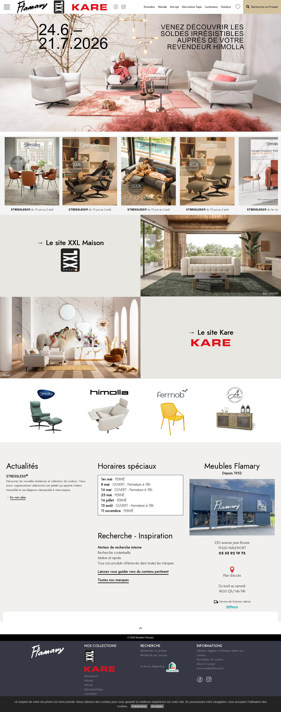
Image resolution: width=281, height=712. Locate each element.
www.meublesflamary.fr (210, 668)
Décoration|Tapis (93, 689)
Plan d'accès (232, 572)
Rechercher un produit (153, 651)
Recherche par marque (153, 655)
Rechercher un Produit (262, 7)
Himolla (162, 7)
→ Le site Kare (210, 336)
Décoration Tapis (192, 7)
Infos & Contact (206, 664)
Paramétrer (139, 706)
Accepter (157, 706)
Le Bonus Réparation (152, 666)
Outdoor (226, 7)
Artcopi (174, 7)
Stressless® (91, 676)
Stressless (149, 7)
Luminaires (211, 7)
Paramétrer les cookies (210, 659)
